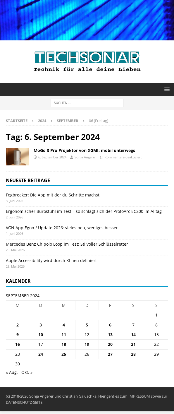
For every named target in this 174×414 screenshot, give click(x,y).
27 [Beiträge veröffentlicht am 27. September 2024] (110, 354)
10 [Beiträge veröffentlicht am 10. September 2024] (40, 334)
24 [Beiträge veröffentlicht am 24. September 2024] (40, 354)
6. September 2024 (52, 157)
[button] (166, 89)
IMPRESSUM (139, 396)
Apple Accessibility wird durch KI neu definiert (51, 260)
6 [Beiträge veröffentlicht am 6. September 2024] (110, 325)
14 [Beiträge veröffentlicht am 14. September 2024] (133, 334)
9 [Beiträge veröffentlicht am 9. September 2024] (17, 334)
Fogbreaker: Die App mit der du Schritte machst (52, 195)
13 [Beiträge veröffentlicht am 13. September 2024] (110, 334)
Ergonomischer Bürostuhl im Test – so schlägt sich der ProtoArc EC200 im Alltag (84, 211)
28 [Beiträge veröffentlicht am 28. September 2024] (133, 354)
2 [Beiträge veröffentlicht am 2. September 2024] (17, 325)
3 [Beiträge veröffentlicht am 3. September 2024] (40, 325)
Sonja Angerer (85, 157)
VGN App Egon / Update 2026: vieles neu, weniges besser (62, 227)
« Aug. (12, 372)
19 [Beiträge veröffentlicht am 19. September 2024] (87, 344)
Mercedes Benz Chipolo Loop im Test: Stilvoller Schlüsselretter (67, 244)
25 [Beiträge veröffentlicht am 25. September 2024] (63, 354)
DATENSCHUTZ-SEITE (24, 402)
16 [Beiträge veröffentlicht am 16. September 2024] (17, 344)
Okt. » (26, 372)
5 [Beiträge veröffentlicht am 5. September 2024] (87, 325)
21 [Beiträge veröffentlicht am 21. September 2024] (133, 344)
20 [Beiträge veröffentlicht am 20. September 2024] (110, 344)
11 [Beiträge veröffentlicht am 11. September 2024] (63, 334)
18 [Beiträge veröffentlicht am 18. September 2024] (63, 344)
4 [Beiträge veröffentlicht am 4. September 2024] (64, 325)
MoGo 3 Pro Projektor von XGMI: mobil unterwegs (84, 150)
